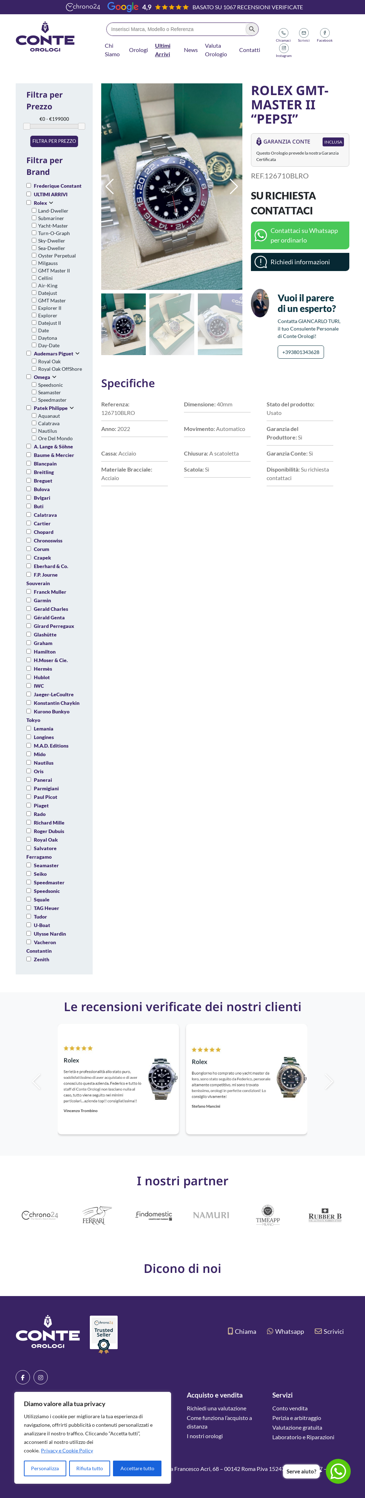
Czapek (42, 558)
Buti (38, 506)
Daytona (47, 338)
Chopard (43, 532)
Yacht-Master (53, 226)
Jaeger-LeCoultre (54, 694)
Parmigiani (46, 788)
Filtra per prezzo (54, 141)
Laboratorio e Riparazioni (303, 1437)
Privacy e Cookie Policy (67, 1450)
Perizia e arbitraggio (296, 1417)
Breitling (44, 472)
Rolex (40, 203)
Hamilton (45, 652)
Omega (42, 377)
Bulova (42, 489)
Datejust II (49, 323)
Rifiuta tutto (89, 1468)
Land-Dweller (53, 211)
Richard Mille (49, 823)
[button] (234, 186)
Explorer (47, 315)
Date (43, 330)
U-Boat (42, 925)
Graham (43, 643)
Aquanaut (49, 416)
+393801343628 (300, 352)
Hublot (42, 677)
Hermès (43, 669)
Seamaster (49, 392)
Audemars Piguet (53, 353)
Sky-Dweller (51, 241)
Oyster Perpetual (57, 256)
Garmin (42, 600)
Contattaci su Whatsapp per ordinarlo (304, 235)
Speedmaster (52, 400)
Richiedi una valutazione (216, 1408)
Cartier (42, 523)
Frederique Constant (58, 186)
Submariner (51, 218)
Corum (41, 549)
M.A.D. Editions (51, 746)
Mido (40, 754)
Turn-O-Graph (54, 233)
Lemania (43, 728)
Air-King (47, 285)
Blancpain (45, 464)
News (191, 49)
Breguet (43, 481)
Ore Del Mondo (55, 438)
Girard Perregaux (54, 626)
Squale (42, 899)
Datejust (47, 293)
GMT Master (52, 300)
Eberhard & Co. (51, 566)
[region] (92, 1438)
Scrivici (329, 1331)
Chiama (242, 1331)
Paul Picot (45, 797)
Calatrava (49, 423)
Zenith (41, 959)
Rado (40, 814)
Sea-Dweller (51, 248)
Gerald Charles (51, 609)
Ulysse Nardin (50, 934)
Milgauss (48, 263)
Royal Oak (49, 361)
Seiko (40, 874)
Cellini (45, 278)
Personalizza (45, 1468)
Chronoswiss (48, 540)
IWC (39, 686)
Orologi (138, 49)
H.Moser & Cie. (51, 660)
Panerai (43, 780)
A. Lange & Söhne (53, 446)
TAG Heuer (46, 908)
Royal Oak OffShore (60, 369)
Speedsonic (50, 385)
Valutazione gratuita (297, 1427)
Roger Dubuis (49, 831)
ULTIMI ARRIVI (50, 194)
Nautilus (47, 431)
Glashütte (45, 634)
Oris (38, 771)
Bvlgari (42, 498)
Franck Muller (50, 592)
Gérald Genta (49, 617)
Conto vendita (290, 1408)
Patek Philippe (51, 408)
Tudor (40, 917)
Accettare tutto (137, 1468)
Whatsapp (285, 1331)
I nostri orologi (205, 1435)
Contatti (249, 49)
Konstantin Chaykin (56, 703)
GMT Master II (54, 270)
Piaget (41, 805)
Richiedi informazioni (300, 262)
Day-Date (49, 345)
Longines (44, 737)
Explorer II (49, 308)
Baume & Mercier (54, 455)
